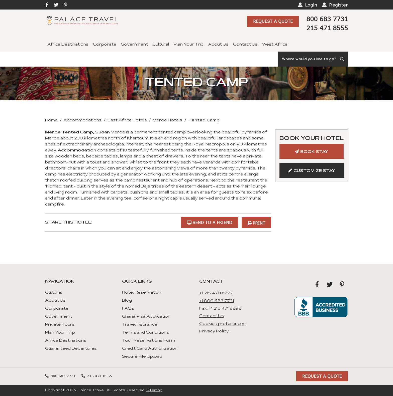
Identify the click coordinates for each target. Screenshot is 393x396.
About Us (218, 45)
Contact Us (245, 45)
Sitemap (154, 390)
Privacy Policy (214, 331)
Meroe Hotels (167, 120)
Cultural (160, 45)
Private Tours (60, 324)
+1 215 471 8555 (215, 293)
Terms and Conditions (145, 332)
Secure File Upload (142, 356)
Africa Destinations (67, 45)
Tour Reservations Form (148, 340)
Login (311, 5)
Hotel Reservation (141, 292)
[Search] (313, 59)
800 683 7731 (327, 19)
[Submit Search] (342, 59)
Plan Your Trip (189, 45)
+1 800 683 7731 (216, 301)
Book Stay (314, 152)
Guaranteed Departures (71, 348)
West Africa (274, 45)
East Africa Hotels (127, 120)
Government (134, 45)
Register (338, 5)
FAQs (128, 308)
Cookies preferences (222, 323)
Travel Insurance (139, 324)
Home (51, 120)
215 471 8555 (327, 28)
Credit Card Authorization (149, 348)
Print (259, 222)
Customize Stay (314, 171)
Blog (127, 300)
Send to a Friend (212, 222)
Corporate (104, 45)
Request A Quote (273, 21)
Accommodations (82, 120)
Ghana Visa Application (146, 316)
